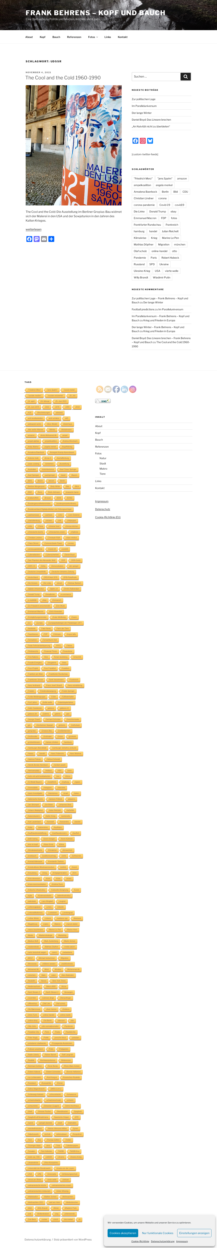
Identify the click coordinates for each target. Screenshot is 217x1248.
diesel (59, 583)
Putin (51, 1049)
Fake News (46, 629)
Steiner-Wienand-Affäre (57, 1129)
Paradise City (33, 1032)
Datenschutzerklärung (162, 1241)
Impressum (182, 1241)
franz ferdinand (34, 685)
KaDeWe (70, 810)
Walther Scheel (50, 1197)
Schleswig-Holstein (35, 1094)
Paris (154, 257)
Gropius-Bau (47, 731)
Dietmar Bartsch (74, 583)
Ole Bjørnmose (34, 1009)
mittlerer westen (49, 964)
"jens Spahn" (164, 178)
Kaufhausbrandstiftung (37, 833)
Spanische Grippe (61, 1117)
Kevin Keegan (49, 839)
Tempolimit (77, 1134)
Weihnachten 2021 (35, 1202)
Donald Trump (157, 211)
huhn (70, 771)
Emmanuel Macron (145, 218)
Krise (58, 879)
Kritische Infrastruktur (36, 890)
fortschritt (77, 657)
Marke (30, 935)
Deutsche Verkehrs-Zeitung (63, 572)
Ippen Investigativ (35, 793)
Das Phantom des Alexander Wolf (41, 560)
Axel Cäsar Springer (68, 469)
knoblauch (32, 856)
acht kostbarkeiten (35, 418)
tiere (48, 1146)
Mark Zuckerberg (51, 941)
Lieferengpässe (34, 907)
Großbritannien (64, 731)
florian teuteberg (60, 657)
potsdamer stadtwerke (37, 1043)
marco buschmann (35, 930)
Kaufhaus (58, 827)
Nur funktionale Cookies (157, 1233)
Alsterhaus (67, 424)
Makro (103, 468)
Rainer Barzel (50, 1055)
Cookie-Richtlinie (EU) (108, 517)
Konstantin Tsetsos (56, 862)
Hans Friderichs (57, 754)
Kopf (42, 36)
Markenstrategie (45, 935)
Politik (46, 1038)
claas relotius (71, 538)
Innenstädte (33, 788)
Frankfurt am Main (35, 674)
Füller (54, 697)
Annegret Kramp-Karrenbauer (62, 452)
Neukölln (31, 981)
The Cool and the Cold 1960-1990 (63, 77)
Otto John (32, 1026)
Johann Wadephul (35, 810)
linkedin (61, 907)
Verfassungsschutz (70, 1174)
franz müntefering (75, 685)
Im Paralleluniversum (144, 105)
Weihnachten (67, 1197)
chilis (30, 526)
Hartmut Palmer (34, 759)
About (29, 36)
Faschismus (33, 634)
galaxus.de (32, 714)
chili (59, 521)
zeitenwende (70, 1214)
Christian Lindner (144, 198)
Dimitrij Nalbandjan (71, 589)
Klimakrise (140, 237)
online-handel (159, 251)
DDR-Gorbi (75, 560)
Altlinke (52, 430)
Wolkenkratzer (43, 1214)
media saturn (69, 947)
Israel (66, 793)
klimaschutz (67, 850)
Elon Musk (60, 606)
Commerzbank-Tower (53, 543)
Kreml (74, 867)
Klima (61, 844)
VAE (39, 1174)
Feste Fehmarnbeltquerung (39, 646)
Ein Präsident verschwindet (39, 606)
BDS (30, 481)
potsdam (75, 1038)
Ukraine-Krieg (142, 270)
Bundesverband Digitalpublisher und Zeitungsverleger (50, 509)
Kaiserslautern (34, 816)
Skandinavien (62, 1112)
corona (162, 198)
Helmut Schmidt (53, 759)
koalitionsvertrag (49, 856)
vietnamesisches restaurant (39, 1191)
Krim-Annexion (34, 879)
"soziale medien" (35, 396)
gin (29, 725)
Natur (103, 458)
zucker (44, 1219)
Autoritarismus (48, 469)
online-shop (33, 1021)
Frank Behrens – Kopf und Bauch (95, 13)
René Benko (53, 1066)
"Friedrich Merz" (143, 178)
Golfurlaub (75, 725)
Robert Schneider (53, 1072)
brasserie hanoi (72, 492)
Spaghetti (78, 1112)
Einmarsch (57, 600)
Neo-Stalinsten (68, 975)
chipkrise (74, 532)
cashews (48, 515)
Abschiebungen (43, 413)
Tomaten (31, 1151)
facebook (32, 629)
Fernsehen (32, 640)
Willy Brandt (141, 277)
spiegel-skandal (45, 1123)
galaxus (51, 708)
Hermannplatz (33, 771)
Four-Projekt (33, 668)
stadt (60, 1123)
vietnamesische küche (37, 1185)
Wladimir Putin (161, 277)
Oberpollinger (65, 998)
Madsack (77, 918)
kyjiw (30, 896)
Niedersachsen (34, 987)
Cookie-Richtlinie (140, 1241)
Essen (74, 617)
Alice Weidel (52, 424)
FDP (163, 218)
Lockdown (53, 913)
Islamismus (53, 793)
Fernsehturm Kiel (50, 640)
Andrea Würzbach (70, 441)
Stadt (103, 463)
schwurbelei (33, 1106)
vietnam (65, 1180)
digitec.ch (54, 589)
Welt (30, 1208)
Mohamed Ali (33, 969)
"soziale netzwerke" (56, 396)
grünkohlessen (34, 742)
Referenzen (74, 36)
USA (157, 270)
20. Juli (72, 396)
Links (107, 36)
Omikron (65, 1009)
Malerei (57, 924)
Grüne (60, 737)
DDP (63, 560)
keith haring (33, 839)
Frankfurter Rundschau (147, 224)
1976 (57, 407)
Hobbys (48, 771)
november (32, 998)
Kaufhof (76, 833)
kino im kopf (33, 844)
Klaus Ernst (48, 844)
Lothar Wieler (33, 918)
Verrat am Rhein (34, 1180)
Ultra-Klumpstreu (51, 1163)
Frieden (31, 691)
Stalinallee (72, 1123)
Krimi (48, 879)
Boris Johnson (54, 492)
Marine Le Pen (170, 237)
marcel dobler (72, 924)
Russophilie (46, 1083)
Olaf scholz (140, 251)
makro (46, 924)
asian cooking (33, 464)
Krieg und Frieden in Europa (159, 320)
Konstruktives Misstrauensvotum (41, 867)
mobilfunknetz (67, 964)
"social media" (69, 390)
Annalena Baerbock (145, 191)
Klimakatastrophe (35, 850)
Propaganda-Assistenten (62, 1043)
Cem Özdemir (74, 515)
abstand (59, 413)
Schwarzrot (71, 1094)
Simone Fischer (44, 1112)
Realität (31, 1060)
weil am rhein (54, 1202)
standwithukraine (35, 1129)
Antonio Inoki (33, 458)
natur (54, 975)
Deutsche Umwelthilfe (37, 572)
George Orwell (34, 719)
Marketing (62, 935)
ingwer (77, 782)
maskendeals (33, 947)
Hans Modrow (75, 754)
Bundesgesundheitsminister (39, 504)
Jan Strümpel (33, 805)
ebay (173, 211)
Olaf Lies (46, 1004)
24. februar (45, 401)
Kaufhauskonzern (59, 833)
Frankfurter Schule (35, 680)
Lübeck (48, 918)
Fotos (93, 36)
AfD (66, 418)
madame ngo (62, 918)
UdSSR (49, 1157)
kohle (64, 856)
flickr (46, 657)
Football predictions (143, 309)
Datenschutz (102, 509)
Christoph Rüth (54, 538)
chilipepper (71, 521)
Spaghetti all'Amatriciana (38, 1117)
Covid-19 (164, 204)
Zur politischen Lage (143, 99)
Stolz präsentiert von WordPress (73, 1239)
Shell (30, 1112)
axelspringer (50, 475)
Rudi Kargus (52, 1077)
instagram (48, 788)
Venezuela (51, 1174)
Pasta (57, 1032)
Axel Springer (33, 475)
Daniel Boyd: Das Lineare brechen (151, 119)
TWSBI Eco (75, 1151)
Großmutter (32, 737)
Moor (47, 969)
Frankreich (172, 224)
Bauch (56, 36)
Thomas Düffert (53, 1140)
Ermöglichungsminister (37, 617)
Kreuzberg (32, 873)
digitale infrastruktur (36, 589)
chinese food (54, 526)
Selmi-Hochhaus (72, 1106)
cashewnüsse (33, 515)
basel (63, 475)
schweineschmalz (54, 1100)
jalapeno (71, 799)
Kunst (76, 890)
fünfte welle (47, 702)
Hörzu (67, 776)
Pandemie (140, 257)
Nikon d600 (51, 987)
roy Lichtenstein (34, 1077)
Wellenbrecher (72, 1202)
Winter (56, 1208)
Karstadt (50, 822)
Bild (175, 191)
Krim (75, 873)
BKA (77, 487)
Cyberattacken (34, 555)
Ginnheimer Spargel (44, 725)
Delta (43, 566)
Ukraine (164, 264)
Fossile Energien (35, 663)
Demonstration (57, 566)
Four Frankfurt (50, 668)
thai (39, 1140)
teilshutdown (62, 1134)
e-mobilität (32, 600)
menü (54, 952)
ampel (64, 435)
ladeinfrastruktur (64, 896)
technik (48, 1134)
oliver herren (51, 1009)
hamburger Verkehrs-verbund (64, 748)
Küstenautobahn (45, 896)
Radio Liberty (33, 1055)
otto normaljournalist (50, 1026)
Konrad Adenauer (35, 862)
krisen (69, 879)
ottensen (61, 1021)
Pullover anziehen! (35, 1049)
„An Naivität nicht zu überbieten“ (151, 126)
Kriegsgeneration (60, 873)
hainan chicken (52, 742)
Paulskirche (71, 1032)
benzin (51, 481)
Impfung (65, 782)
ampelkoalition (142, 185)
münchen (179, 244)
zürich (55, 1219)
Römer (60, 1083)
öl (79, 1219)
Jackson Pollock (55, 799)
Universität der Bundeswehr (39, 1168)
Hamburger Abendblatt (37, 748)
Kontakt (123, 36)
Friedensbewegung (48, 691)
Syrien (75, 1129)
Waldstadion (33, 1197)
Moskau (58, 969)
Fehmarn (57, 634)
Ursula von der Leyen (65, 1168)
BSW (59, 498)
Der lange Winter (142, 112)
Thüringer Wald (34, 1146)
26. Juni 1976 (33, 407)
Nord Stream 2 (34, 992)
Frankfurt (65, 668)
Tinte (58, 1146)
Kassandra (64, 822)
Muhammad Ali (73, 969)
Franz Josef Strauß (54, 685)
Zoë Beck (32, 1219)
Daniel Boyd (70, 555)
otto (174, 251)
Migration (163, 244)
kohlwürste (76, 856)
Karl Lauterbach (34, 822)
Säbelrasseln (33, 1134)
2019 (78, 407)
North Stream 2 (52, 992)
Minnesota (32, 964)
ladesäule (32, 901)
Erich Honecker (55, 612)
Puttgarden (63, 1049)
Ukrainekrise (33, 1163)
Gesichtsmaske (73, 719)
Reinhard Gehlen (35, 1066)
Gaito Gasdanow (35, 708)
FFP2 (58, 646)
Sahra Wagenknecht (36, 1089)
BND (30, 492)
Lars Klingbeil (47, 901)
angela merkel (164, 185)
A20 (29, 413)
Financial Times (50, 651)
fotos (174, 218)
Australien (32, 469)
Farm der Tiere (63, 629)
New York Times (59, 981)
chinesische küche (35, 532)
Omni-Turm (32, 1015)
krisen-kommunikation (37, 884)
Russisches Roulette (71, 1077)
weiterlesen (33, 229)
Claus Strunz (33, 543)
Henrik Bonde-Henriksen (38, 765)
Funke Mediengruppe (36, 697)
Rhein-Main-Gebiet (72, 1066)
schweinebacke (34, 1100)
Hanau (30, 754)
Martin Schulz (69, 941)
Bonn (40, 492)
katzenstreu (43, 827)
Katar (30, 827)
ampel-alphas (33, 441)
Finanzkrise (67, 651)
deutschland (33, 577)
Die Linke (139, 211)
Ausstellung (64, 464)
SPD (152, 264)
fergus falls (71, 634)
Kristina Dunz (57, 884)
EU (29, 623)
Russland (139, 264)
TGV (30, 1140)
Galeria (46, 714)
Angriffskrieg (67, 447)
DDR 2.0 (31, 566)
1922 (47, 407)
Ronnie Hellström (74, 1072)
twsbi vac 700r (34, 1157)
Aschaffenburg (63, 458)
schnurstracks (55, 1094)
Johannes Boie (65, 805)
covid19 (179, 204)
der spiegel (73, 566)
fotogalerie (52, 663)
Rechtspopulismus (47, 1060)
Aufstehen (49, 464)
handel (153, 231)
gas (68, 714)
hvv (57, 776)
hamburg (139, 231)
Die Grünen (32, 583)
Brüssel (48, 498)
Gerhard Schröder (53, 719)
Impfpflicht (52, 782)
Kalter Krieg (50, 816)
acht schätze (54, 418)
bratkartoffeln (33, 498)
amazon (182, 178)
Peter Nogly (33, 1038)
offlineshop (32, 1004)
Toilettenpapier (72, 1146)
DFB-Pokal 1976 (50, 577)
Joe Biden (49, 805)
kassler (78, 822)
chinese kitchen (71, 526)
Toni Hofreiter (46, 1151)
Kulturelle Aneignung (59, 890)
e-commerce (66, 594)
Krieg (154, 237)
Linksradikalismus (35, 913)
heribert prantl (59, 765)
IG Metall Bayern (35, 782)
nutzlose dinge (48, 998)
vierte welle (171, 270)
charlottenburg (34, 521)
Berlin (165, 191)
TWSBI (61, 1151)
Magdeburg (32, 924)
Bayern (74, 475)
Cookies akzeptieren (123, 1233)
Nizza (64, 987)
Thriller (68, 1140)
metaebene (67, 952)
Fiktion (69, 646)
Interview (61, 788)
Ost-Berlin (48, 1021)
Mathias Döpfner (143, 244)
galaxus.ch (64, 708)
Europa (40, 623)
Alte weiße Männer (35, 430)
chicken (49, 521)
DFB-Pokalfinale (70, 577)
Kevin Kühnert (67, 839)
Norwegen (69, 992)
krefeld (63, 867)
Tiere (103, 473)
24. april (31, 401)
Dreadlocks (50, 594)
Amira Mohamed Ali (49, 435)
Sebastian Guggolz (51, 1106)
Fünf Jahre (32, 702)
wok (29, 1214)
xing (56, 1214)
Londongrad (68, 913)
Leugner (62, 901)
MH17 (30, 958)
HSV (60, 771)
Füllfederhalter (68, 697)
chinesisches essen (57, 532)
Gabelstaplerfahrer (65, 702)
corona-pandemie (144, 204)
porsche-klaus (60, 1038)
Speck (30, 1123)
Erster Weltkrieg (59, 617)
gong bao (32, 731)
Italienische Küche (35, 799)
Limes (49, 907)
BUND (69, 498)
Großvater (47, 737)
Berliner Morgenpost (36, 487)
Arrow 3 (48, 458)
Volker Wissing (62, 1191)
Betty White (55, 487)
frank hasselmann (56, 680)
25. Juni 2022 (61, 401)
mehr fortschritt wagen (37, 952)
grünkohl (72, 737)
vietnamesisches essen (61, 1185)
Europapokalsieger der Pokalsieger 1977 (65, 623)
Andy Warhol (33, 447)
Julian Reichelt (170, 231)
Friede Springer (68, 691)
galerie (57, 714)
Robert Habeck (170, 257)
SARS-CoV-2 (56, 1089)
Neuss (43, 981)
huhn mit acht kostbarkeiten (39, 776)
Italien (76, 793)
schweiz (70, 1100)
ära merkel (68, 1219)
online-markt (65, 1015)
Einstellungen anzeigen (194, 1233)
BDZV (40, 481)
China (40, 526)
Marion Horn (72, 930)
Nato (43, 975)
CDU (185, 191)
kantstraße (65, 816)
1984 (67, 407)
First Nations (33, 657)
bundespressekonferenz (66, 504)
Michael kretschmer (47, 958)
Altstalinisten (66, 430)
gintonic (62, 725)
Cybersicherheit (52, 555)
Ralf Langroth (67, 1055)
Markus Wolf (33, 941)
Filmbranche (33, 651)
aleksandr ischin (34, 424)
